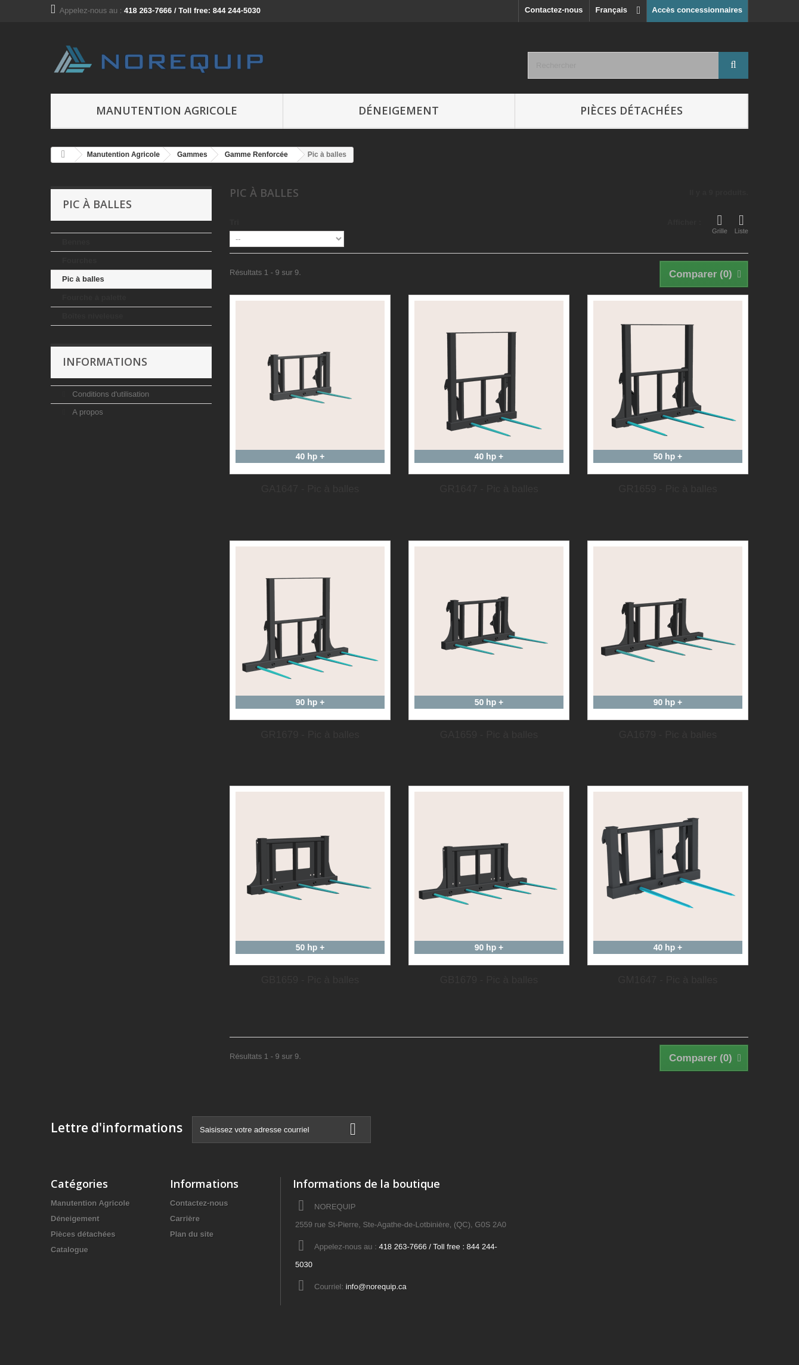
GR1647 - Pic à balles (488, 489)
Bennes (76, 241)
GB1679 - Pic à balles (489, 980)
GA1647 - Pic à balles (310, 489)
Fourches (79, 260)
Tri (234, 222)
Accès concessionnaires (697, 9)
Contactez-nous (554, 9)
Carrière (185, 1218)
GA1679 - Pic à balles (668, 734)
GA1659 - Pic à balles (489, 734)
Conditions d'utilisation (110, 394)
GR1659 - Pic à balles (667, 489)
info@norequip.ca (376, 1286)
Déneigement (398, 110)
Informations (105, 361)
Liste (741, 223)
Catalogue (69, 1249)
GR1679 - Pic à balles (310, 734)
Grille (719, 223)
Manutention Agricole (166, 110)
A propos (86, 411)
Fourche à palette (94, 297)
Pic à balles (83, 278)
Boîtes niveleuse (92, 315)
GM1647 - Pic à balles (667, 980)
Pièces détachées (631, 110)
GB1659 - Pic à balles (310, 980)
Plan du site (191, 1234)
